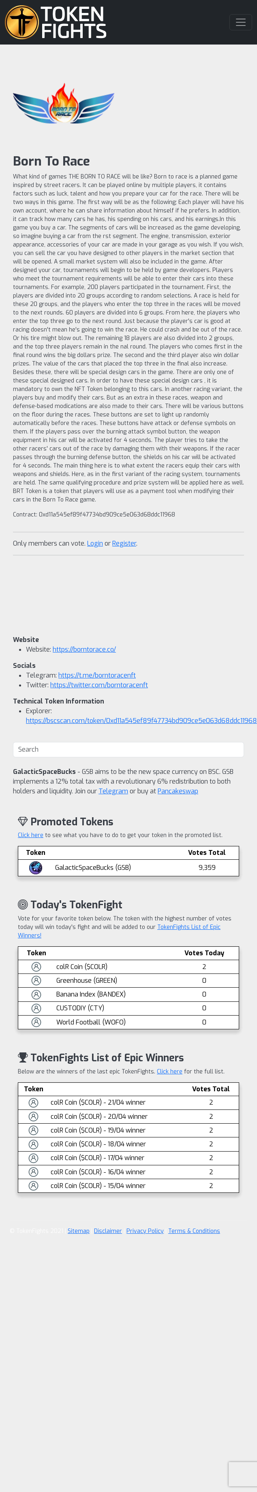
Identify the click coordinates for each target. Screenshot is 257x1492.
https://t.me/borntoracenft (97, 675)
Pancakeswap (178, 791)
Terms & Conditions (194, 1231)
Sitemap (79, 1231)
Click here (30, 835)
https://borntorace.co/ (84, 649)
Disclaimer (108, 1231)
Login (95, 543)
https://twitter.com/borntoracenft (99, 685)
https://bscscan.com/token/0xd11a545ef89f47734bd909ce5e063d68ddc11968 (141, 720)
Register (124, 543)
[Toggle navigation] (240, 22)
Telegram (113, 791)
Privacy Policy (145, 1231)
